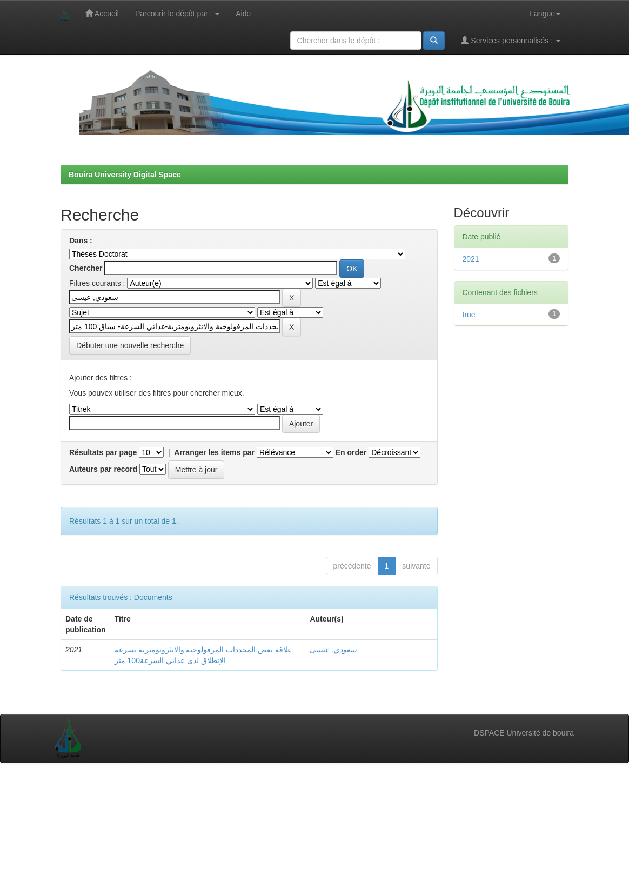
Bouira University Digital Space (125, 174)
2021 (471, 259)
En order (351, 452)
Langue (545, 13)
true (469, 314)
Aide (243, 13)
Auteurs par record (103, 469)
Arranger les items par (214, 452)
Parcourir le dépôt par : (177, 13)
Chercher (85, 268)
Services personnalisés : (510, 40)
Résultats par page (103, 452)
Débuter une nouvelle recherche (130, 345)
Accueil (102, 13)
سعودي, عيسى (333, 649)
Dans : (80, 240)
